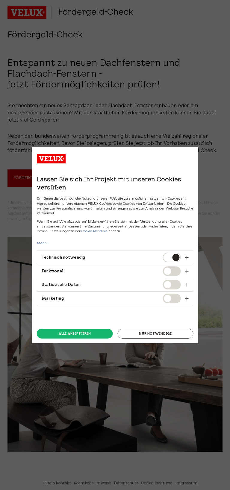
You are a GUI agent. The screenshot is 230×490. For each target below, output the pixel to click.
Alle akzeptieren (74, 333)
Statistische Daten (61, 284)
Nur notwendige (155, 333)
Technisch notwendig (63, 257)
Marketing (53, 298)
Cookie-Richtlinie (94, 231)
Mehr (41, 243)
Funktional (52, 271)
